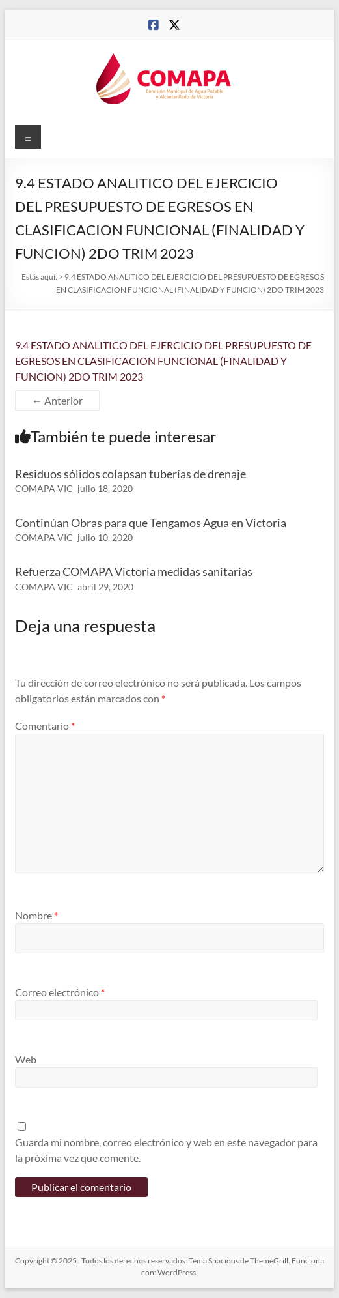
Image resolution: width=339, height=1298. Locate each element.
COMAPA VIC (44, 488)
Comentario (45, 725)
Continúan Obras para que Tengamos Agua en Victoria (150, 522)
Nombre (36, 915)
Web (25, 1059)
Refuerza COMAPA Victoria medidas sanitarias (133, 571)
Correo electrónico (60, 992)
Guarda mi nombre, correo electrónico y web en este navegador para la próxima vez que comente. (166, 1150)
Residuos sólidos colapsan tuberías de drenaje (130, 474)
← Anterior (57, 400)
